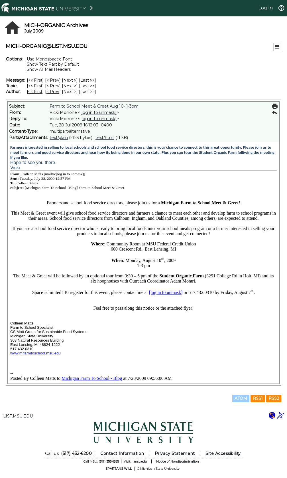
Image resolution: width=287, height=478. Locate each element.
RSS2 (273, 398)
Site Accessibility (223, 453)
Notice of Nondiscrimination (177, 461)
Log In (265, 8)
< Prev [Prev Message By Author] (52, 91)
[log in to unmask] (98, 112)
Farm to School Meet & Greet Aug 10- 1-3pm (94, 106)
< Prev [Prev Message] (52, 80)
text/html (104, 137)
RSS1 (258, 398)
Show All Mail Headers (49, 69)
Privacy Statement (175, 453)
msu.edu (140, 461)
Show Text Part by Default (53, 64)
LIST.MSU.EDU (18, 416)
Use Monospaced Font (49, 59)
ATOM (241, 398)
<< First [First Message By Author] (35, 91)
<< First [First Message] (35, 80)
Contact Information (122, 453)
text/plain (59, 137)
